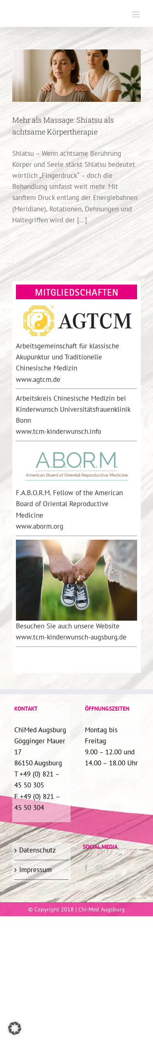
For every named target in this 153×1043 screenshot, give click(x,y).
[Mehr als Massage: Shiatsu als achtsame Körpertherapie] (76, 75)
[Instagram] (99, 868)
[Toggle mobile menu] (136, 14)
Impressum (35, 869)
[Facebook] (86, 868)
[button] (14, 1028)
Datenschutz (37, 850)
